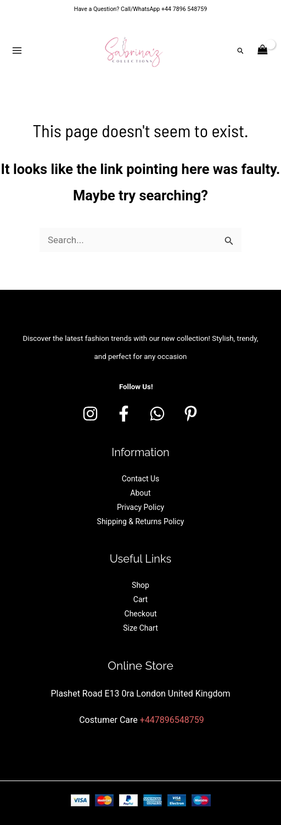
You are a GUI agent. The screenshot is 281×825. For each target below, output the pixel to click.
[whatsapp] (157, 414)
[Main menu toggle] (17, 50)
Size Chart (140, 628)
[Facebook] (124, 414)
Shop (140, 585)
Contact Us (141, 478)
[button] (241, 51)
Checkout (141, 613)
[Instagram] (90, 414)
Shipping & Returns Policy (140, 521)
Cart (140, 599)
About (140, 493)
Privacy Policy (140, 507)
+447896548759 (172, 720)
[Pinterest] (191, 414)
